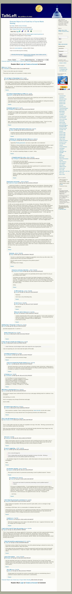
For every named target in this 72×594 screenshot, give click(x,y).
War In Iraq (61, 172)
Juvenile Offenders (63, 146)
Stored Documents (63, 128)
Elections (61, 131)
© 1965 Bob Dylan (62, 209)
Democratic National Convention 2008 (63, 126)
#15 (22, 389)
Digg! (17, 31)
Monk (62, 184)
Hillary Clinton (62, 139)
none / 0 (6, 67)
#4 (26, 341)
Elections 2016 (62, 100)
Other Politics (62, 165)
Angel (4, 529)
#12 (35, 128)
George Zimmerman (16, 29)
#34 (33, 312)
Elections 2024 (62, 103)
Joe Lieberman (62, 143)
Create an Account (32, 64)
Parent (7, 90)
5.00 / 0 (17, 477)
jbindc (9, 570)
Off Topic (61, 160)
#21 (22, 406)
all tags (30, 29)
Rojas (12, 254)
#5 (31, 93)
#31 (29, 541)
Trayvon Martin (25, 29)
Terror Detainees (62, 123)
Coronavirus (61, 97)
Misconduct (61, 157)
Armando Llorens (62, 67)
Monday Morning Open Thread (19, 54)
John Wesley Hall (62, 70)
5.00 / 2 (27, 93)
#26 (17, 518)
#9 (15, 374)
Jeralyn (12, 25)
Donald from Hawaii (13, 183)
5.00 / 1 (22, 78)
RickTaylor (8, 558)
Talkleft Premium (62, 166)
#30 (30, 528)
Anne (7, 79)
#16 (22, 418)
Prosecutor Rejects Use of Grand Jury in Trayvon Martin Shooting (16, 61)
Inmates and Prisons (63, 140)
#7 (21, 108)
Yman (7, 449)
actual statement (18, 48)
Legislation (61, 149)
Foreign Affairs (62, 137)
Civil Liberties (62, 112)
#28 (31, 291)
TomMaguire (11, 109)
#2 (25, 324)
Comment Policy (65, 31)
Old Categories (62, 163)
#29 (25, 303)
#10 (33, 362)
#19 (21, 253)
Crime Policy (61, 120)
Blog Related (62, 111)
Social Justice (62, 168)
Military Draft (61, 155)
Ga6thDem (8, 438)
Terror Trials (61, 169)
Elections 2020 (62, 135)
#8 (19, 332)
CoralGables (6, 68)
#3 (25, 78)
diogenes (10, 469)
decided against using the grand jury (35, 34)
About (63, 30)
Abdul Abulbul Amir (7, 419)
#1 (10, 67)
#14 (27, 181)
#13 (33, 157)
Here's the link (37, 410)
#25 (25, 468)
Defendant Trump (62, 98)
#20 (13, 436)
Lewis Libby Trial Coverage (62, 152)
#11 (36, 139)
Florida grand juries (20, 142)
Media (60, 154)
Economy (61, 105)
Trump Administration (63, 108)
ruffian (12, 130)
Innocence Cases (62, 142)
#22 (36, 270)
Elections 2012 (62, 102)
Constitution (61, 114)
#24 (30, 500)
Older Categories (62, 161)
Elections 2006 (62, 132)
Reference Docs (62, 106)
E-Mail (59, 31)
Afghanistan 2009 (62, 109)
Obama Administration (63, 158)
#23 (23, 448)
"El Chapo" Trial (62, 129)
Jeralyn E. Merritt (62, 62)
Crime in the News (23, 25)
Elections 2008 (62, 134)
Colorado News (62, 95)
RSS (66, 30)
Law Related (61, 148)
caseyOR (8, 501)
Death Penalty (62, 122)
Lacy (17, 292)
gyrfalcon (10, 95)
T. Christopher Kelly (63, 69)
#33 (18, 569)
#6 (20, 353)
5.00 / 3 (32, 270)
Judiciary (61, 145)
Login (22, 64)
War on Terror (62, 174)
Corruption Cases (62, 116)
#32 (23, 556)
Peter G (10, 364)
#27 (21, 477)
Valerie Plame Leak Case (64, 171)
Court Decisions (62, 117)
